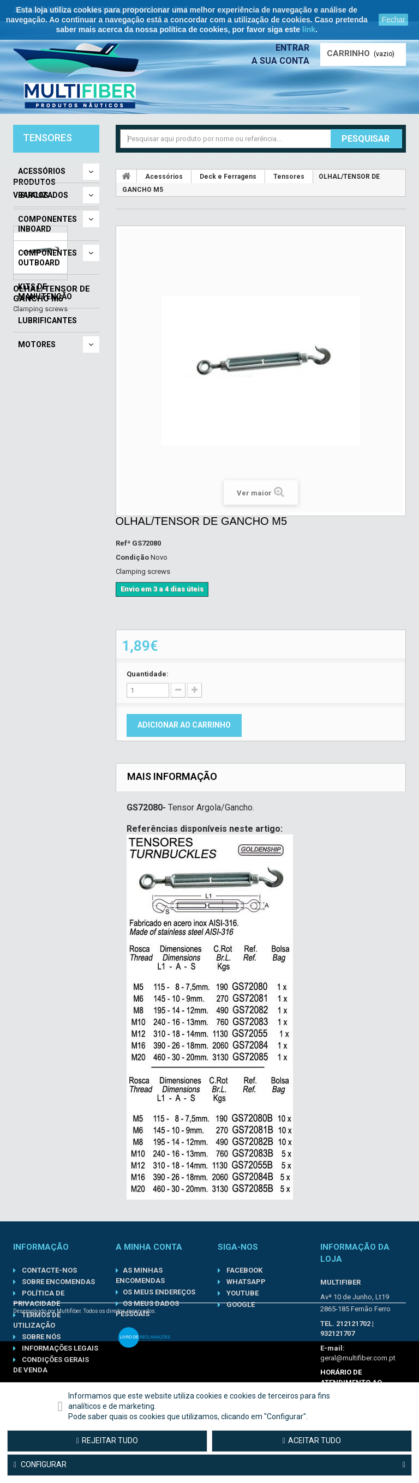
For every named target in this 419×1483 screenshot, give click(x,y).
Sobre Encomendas (57, 1282)
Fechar (393, 19)
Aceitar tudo (312, 1440)
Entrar (292, 48)
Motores (37, 344)
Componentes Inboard (47, 224)
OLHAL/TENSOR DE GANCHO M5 (51, 490)
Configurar (209, 1465)
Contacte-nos (48, 1270)
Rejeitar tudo (107, 1440)
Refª (123, 543)
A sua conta (280, 61)
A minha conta (149, 1247)
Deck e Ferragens (228, 176)
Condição (132, 557)
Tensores (288, 176)
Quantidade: (148, 674)
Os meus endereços (159, 1292)
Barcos (33, 195)
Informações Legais (59, 1348)
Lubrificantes (47, 320)
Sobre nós (40, 1337)
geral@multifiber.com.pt (358, 1358)
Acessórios (41, 171)
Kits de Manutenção (45, 291)
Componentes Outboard (47, 258)
